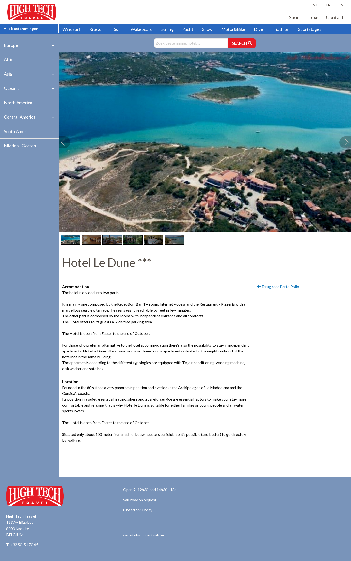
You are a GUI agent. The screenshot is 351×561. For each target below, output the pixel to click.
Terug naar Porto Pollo (278, 286)
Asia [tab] (8, 73)
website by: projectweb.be (143, 535)
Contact (335, 17)
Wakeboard (142, 29)
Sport (295, 17)
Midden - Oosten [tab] (20, 145)
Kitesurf (97, 29)
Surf (118, 29)
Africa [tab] (10, 59)
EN (341, 4)
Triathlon (280, 29)
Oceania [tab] (12, 88)
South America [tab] (18, 131)
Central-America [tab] (20, 117)
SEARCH (242, 43)
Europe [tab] (11, 45)
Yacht (187, 29)
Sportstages (309, 29)
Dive (258, 29)
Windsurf (71, 29)
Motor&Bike (233, 29)
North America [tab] (18, 102)
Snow (207, 29)
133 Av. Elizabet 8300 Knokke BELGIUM (19, 528)
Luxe (313, 17)
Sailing (167, 29)
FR (328, 4)
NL (315, 4)
